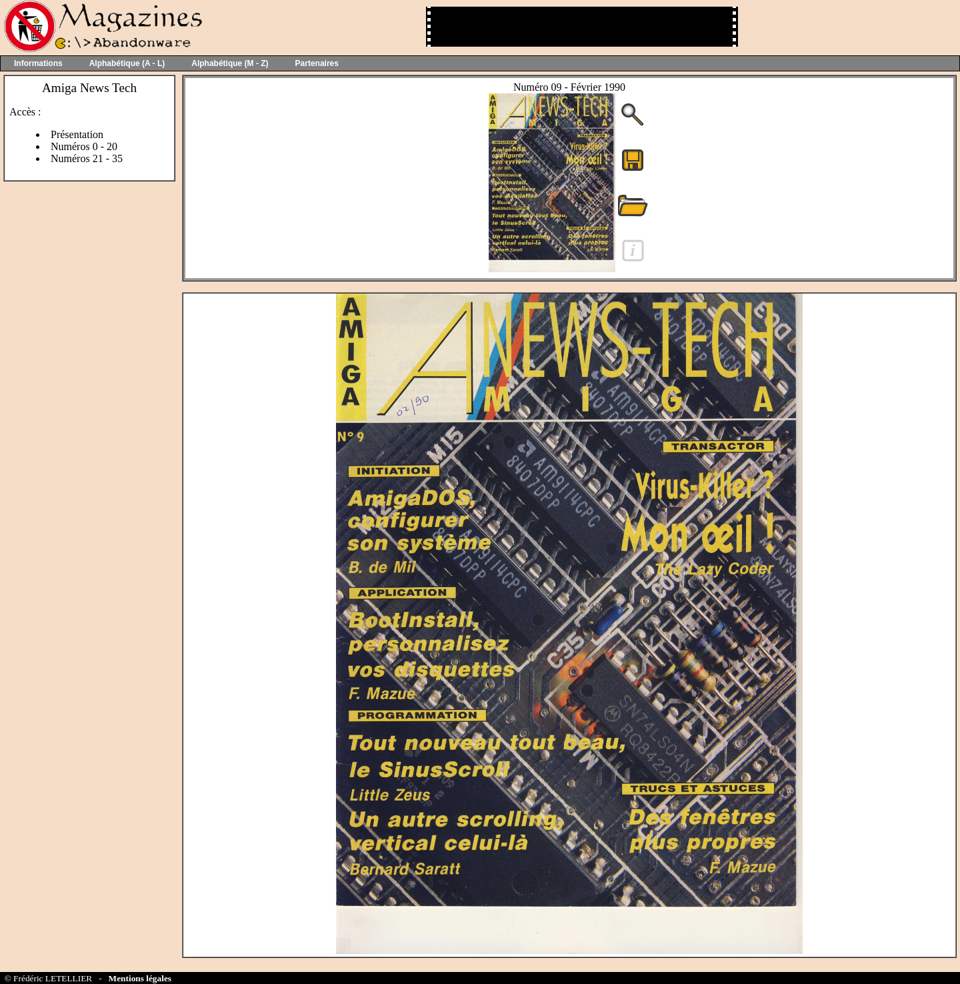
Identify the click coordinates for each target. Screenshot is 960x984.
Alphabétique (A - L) (127, 63)
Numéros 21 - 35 (87, 158)
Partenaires (317, 63)
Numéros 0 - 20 (84, 146)
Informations (38, 63)
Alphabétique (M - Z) (229, 63)
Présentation (77, 134)
